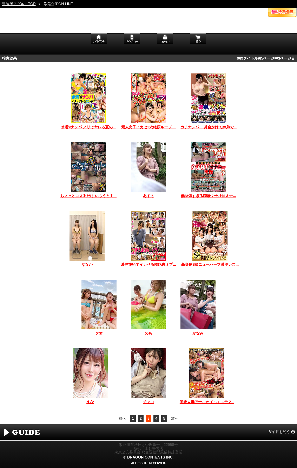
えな (90, 402)
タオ (99, 333)
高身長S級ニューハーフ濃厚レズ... (210, 264)
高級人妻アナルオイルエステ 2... (207, 402)
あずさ (148, 196)
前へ (122, 418)
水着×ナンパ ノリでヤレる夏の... (88, 127)
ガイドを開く (279, 432)
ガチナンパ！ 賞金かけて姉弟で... (208, 127)
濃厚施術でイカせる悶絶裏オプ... (148, 264)
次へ (174, 418)
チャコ (148, 402)
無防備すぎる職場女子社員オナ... (208, 196)
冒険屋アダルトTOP (19, 4)
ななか (87, 264)
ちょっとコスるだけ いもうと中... (88, 196)
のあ (148, 333)
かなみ (198, 333)
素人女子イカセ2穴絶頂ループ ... (148, 127)
